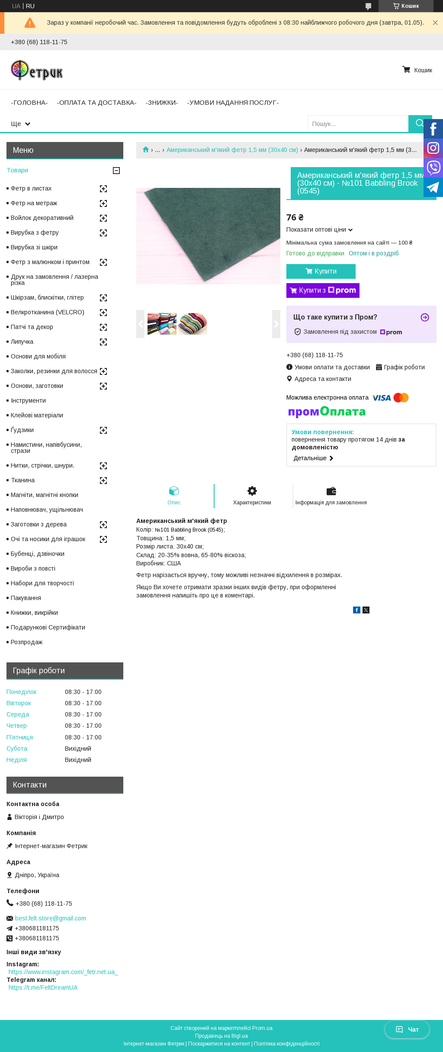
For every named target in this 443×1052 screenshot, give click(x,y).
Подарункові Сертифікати (48, 627)
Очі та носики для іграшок (48, 539)
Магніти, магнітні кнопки (44, 494)
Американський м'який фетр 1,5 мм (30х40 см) (232, 149)
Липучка (22, 341)
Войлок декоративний (42, 217)
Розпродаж (26, 642)
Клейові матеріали (37, 415)
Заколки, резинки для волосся (54, 371)
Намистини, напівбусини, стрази (46, 447)
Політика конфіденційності (287, 1044)
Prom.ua (262, 1028)
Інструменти (28, 400)
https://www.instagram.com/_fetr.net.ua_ (63, 971)
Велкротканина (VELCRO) (47, 312)
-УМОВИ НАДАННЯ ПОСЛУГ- (233, 102)
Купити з (327, 290)
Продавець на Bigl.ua (221, 1036)
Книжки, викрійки (34, 612)
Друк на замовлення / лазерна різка (54, 279)
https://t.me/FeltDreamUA (43, 987)
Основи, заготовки (37, 385)
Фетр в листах (31, 188)
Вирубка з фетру (35, 232)
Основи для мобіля (38, 356)
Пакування (26, 597)
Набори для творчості (42, 583)
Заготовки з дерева (39, 524)
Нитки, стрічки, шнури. (42, 465)
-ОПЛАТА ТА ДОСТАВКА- (97, 102)
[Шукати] (420, 123)
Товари (17, 170)
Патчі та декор (32, 326)
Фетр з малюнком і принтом (50, 261)
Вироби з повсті (33, 568)
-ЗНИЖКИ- (161, 102)
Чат (407, 1029)
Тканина (23, 480)
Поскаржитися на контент (219, 1044)
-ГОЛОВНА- (29, 102)
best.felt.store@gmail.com (50, 918)
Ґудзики (22, 429)
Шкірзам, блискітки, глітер (47, 297)
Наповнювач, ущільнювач (47, 509)
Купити (326, 271)
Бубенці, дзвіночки (37, 553)
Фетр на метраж (34, 203)
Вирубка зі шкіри (34, 247)
